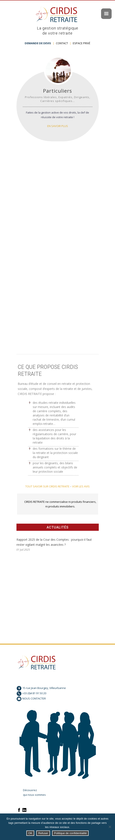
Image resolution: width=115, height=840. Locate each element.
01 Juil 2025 (23, 549)
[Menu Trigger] (106, 13)
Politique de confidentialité (70, 833)
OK (30, 833)
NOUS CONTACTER (34, 698)
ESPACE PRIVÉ (81, 43)
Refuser (43, 833)
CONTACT (62, 43)
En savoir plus (57, 126)
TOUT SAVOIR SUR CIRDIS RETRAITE (47, 486)
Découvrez (30, 790)
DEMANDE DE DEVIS (38, 43)
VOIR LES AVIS (81, 486)
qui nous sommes (34, 795)
